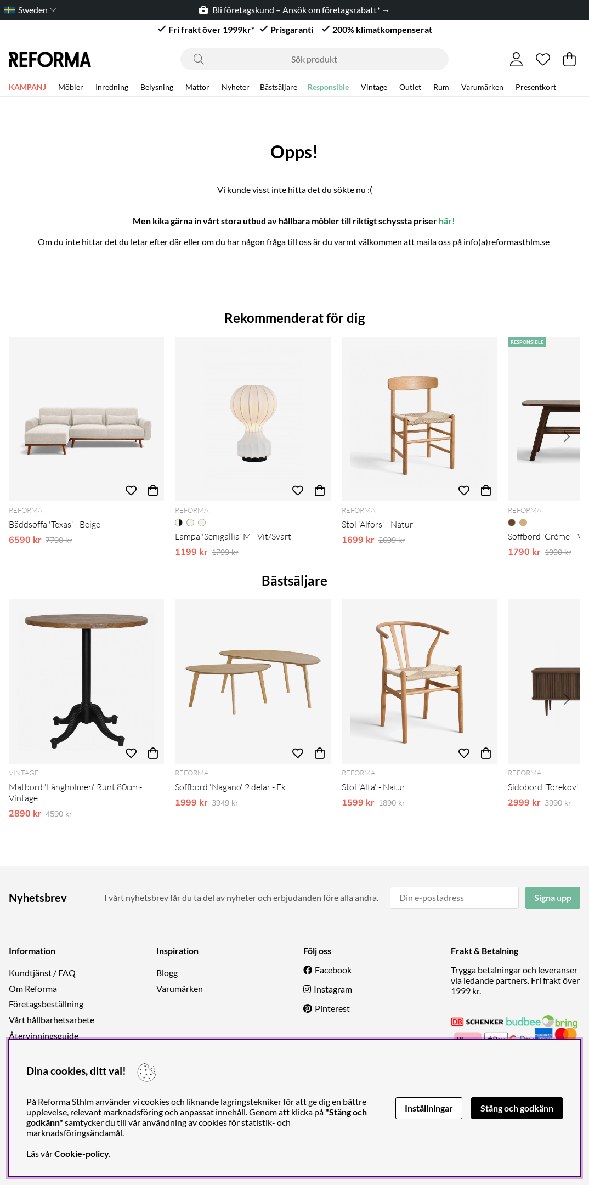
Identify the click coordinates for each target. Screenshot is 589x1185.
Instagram (333, 989)
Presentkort (536, 88)
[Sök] (314, 59)
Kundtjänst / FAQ (42, 972)
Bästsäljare (278, 88)
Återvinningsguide (43, 1035)
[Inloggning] (516, 59)
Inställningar (429, 1108)
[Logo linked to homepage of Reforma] (50, 59)
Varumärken (482, 88)
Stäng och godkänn (516, 1108)
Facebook (333, 970)
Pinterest (332, 1008)
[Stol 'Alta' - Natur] (419, 681)
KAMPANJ (27, 88)
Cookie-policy (81, 1153)
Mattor (197, 88)
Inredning (111, 88)
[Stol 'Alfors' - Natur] (419, 419)
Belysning (156, 88)
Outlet (410, 88)
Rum (441, 88)
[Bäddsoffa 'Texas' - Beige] (86, 419)
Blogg (167, 972)
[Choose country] (28, 9)
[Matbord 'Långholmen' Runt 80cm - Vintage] (86, 681)
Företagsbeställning (46, 1004)
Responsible (328, 88)
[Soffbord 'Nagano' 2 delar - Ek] (252, 681)
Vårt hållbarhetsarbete (51, 1019)
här (445, 221)
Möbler (70, 88)
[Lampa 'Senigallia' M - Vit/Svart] (252, 419)
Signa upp (552, 897)
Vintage (374, 88)
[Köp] (153, 490)
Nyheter (236, 88)
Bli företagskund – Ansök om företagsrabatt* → (294, 9)
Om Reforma (33, 988)
